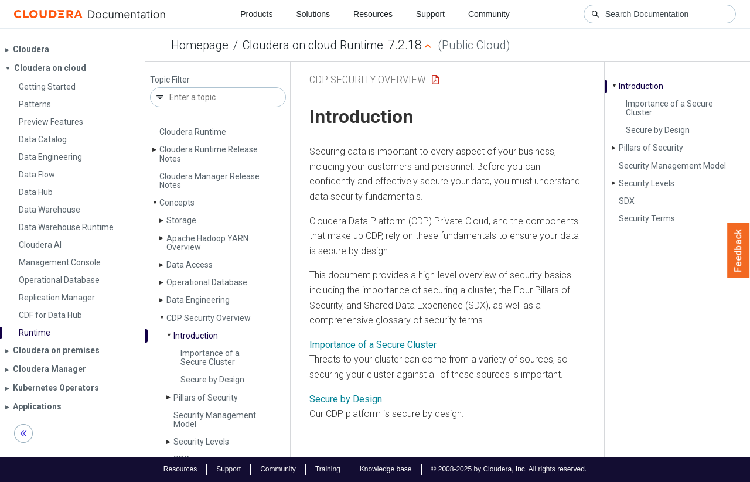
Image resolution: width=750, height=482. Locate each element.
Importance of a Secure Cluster (210, 357)
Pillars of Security (205, 397)
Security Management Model (214, 420)
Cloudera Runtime (192, 131)
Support (430, 14)
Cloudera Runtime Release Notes (208, 154)
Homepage (200, 45)
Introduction (195, 335)
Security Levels (201, 441)
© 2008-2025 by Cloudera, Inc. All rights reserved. (509, 469)
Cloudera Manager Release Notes (209, 181)
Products (256, 14)
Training (327, 469)
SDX (627, 201)
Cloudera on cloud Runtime (313, 45)
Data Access (189, 264)
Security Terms (647, 218)
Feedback (738, 250)
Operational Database (206, 282)
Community (489, 14)
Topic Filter (170, 80)
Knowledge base (386, 469)
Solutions (313, 14)
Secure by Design (212, 379)
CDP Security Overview (208, 318)
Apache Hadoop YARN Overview (207, 243)
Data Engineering (198, 300)
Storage (181, 220)
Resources (373, 14)
